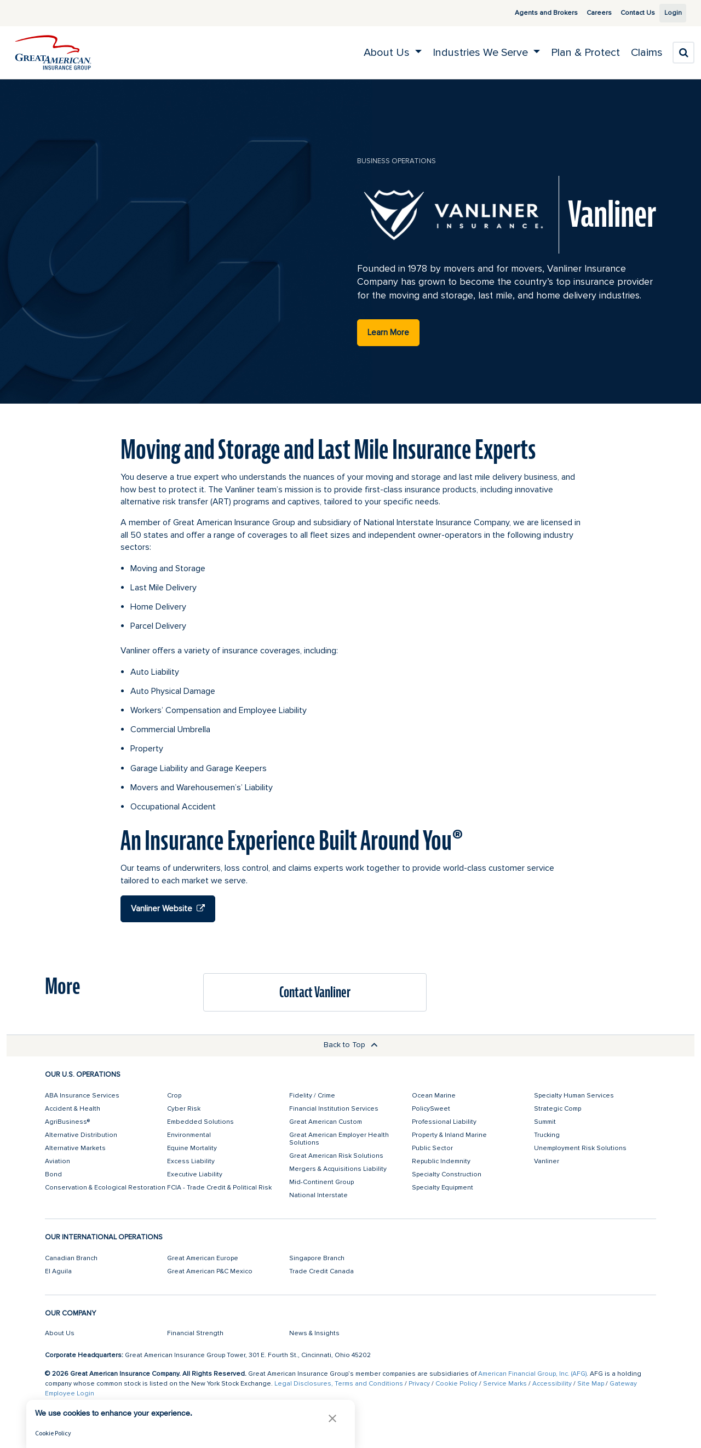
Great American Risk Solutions (336, 1156)
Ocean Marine (434, 1095)
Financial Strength (195, 1333)
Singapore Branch (316, 1258)
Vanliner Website (168, 908)
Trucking (547, 1135)
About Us (59, 1333)
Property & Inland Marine (449, 1135)
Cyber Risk (183, 1109)
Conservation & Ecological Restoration (105, 1187)
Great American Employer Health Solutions (339, 1139)
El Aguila (58, 1271)
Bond (53, 1174)
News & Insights (314, 1333)
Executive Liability (194, 1174)
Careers (586, 13)
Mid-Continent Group (321, 1182)
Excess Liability (191, 1161)
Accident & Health (72, 1109)
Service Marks (505, 1384)
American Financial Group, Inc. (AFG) (532, 1374)
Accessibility (552, 1384)
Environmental (189, 1135)
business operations (396, 161)
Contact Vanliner (314, 992)
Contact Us (625, 13)
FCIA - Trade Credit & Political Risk (219, 1187)
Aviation (57, 1161)
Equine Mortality (192, 1148)
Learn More (388, 332)
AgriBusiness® (67, 1122)
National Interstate (318, 1195)
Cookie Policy (456, 1384)
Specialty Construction (446, 1174)
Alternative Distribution (81, 1135)
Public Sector (432, 1148)
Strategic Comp (557, 1109)
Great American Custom (325, 1122)
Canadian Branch (71, 1258)
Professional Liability (444, 1122)
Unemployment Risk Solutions (580, 1148)
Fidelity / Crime (312, 1095)
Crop (174, 1095)
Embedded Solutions (200, 1122)
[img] (53, 52)
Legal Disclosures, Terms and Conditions (338, 1384)
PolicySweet (431, 1109)
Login (668, 13)
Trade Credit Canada (321, 1271)
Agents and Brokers (533, 13)
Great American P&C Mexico (209, 1271)
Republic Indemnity (441, 1161)
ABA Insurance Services (82, 1095)
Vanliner (546, 1161)
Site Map (590, 1384)
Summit (545, 1122)
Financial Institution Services (333, 1109)
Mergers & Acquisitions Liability (338, 1169)
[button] (332, 1418)
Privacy (419, 1384)
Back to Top (351, 1044)
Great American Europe (202, 1258)
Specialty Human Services (574, 1095)
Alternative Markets (75, 1148)
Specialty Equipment (442, 1187)
